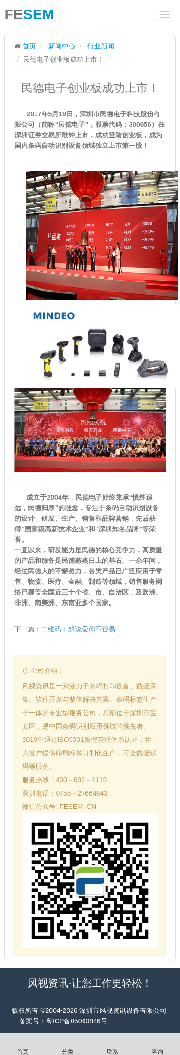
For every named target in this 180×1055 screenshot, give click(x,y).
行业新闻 (100, 46)
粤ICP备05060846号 (77, 1021)
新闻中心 (61, 46)
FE (29, 12)
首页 (29, 46)
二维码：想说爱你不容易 (78, 629)
